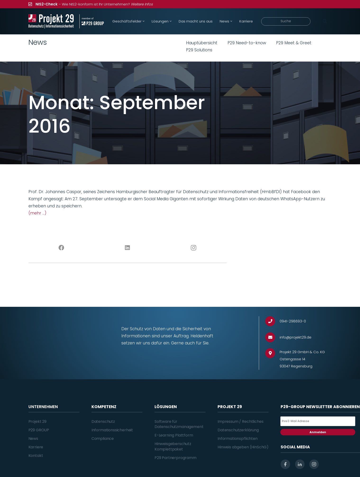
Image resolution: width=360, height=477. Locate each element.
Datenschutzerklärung (238, 430)
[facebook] (285, 464)
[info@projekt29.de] (272, 337)
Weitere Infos (142, 4)
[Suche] (286, 21)
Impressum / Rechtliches (240, 421)
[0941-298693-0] (272, 321)
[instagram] (314, 464)
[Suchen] (325, 21)
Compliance (102, 438)
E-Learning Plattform (174, 435)
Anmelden (318, 432)
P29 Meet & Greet (293, 43)
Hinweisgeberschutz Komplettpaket (173, 446)
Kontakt (35, 455)
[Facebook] (61, 248)
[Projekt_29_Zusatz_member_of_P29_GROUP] (91, 21)
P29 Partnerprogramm (175, 457)
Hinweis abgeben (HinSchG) (243, 447)
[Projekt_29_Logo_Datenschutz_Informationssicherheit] (51, 21)
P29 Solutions (199, 50)
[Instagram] (193, 248)
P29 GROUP (38, 430)
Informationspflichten (238, 438)
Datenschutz (103, 421)
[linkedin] (300, 464)
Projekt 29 (37, 421)
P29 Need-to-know (247, 43)
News (33, 438)
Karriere (35, 447)
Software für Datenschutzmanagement (179, 424)
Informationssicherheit (112, 430)
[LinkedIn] (127, 248)
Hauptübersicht (201, 43)
